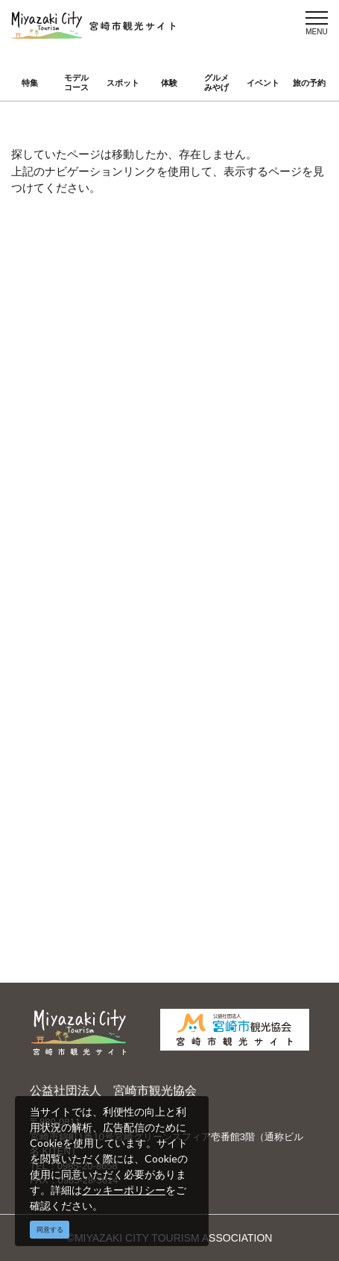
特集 (30, 82)
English (71, 748)
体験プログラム (222, 872)
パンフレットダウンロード (243, 616)
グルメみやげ (216, 82)
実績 (196, 851)
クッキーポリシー (123, 1189)
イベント (263, 82)
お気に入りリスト (228, 478)
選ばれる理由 (85, 851)
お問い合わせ (85, 668)
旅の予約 (309, 82)
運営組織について (95, 587)
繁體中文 (74, 770)
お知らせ (74, 499)
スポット (123, 82)
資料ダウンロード (95, 646)
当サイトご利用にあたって (110, 616)
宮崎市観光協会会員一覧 (243, 587)
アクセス (74, 478)
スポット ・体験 (92, 434)
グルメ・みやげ (222, 434)
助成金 (69, 894)
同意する (50, 1229)
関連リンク (212, 646)
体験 (169, 82)
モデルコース (76, 82)
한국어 (202, 770)
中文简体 (207, 748)
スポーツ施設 (85, 872)
